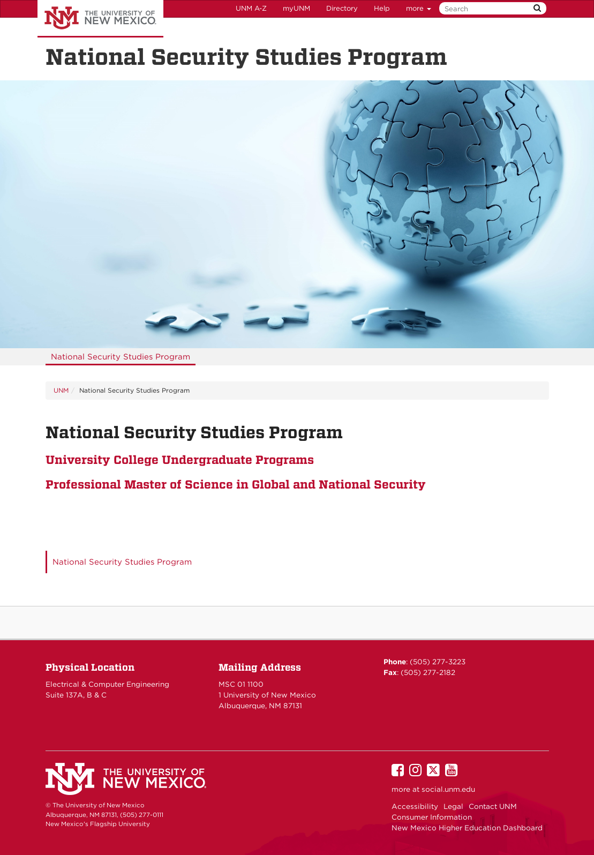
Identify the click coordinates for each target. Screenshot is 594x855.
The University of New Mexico (100, 19)
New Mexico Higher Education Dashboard (467, 827)
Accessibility (415, 806)
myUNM (296, 8)
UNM (61, 390)
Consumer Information (432, 817)
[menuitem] (121, 356)
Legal (453, 806)
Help (382, 8)
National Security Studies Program (120, 357)
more (418, 8)
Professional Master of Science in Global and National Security (236, 484)
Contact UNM (493, 806)
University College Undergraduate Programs (180, 460)
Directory (342, 8)
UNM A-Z (251, 8)
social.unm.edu (448, 789)
